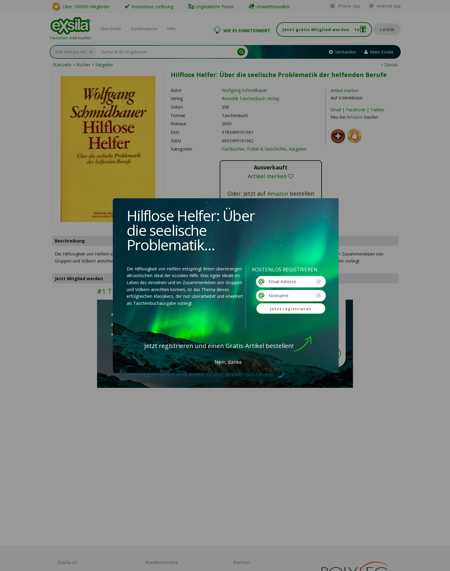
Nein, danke (228, 362)
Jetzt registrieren (291, 309)
